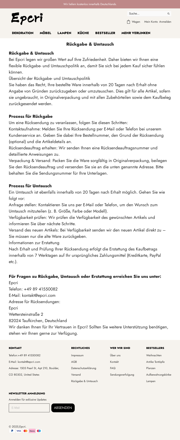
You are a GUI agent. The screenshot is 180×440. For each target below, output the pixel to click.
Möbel (45, 33)
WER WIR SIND (120, 348)
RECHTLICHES (80, 348)
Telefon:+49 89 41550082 (24, 355)
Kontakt (114, 362)
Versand (76, 375)
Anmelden (165, 22)
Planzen (150, 368)
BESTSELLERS (155, 348)
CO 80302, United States (24, 375)
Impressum (77, 355)
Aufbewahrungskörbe (158, 375)
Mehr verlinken (135, 33)
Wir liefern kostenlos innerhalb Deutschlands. (90, 4)
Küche (83, 33)
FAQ (112, 368)
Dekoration (22, 33)
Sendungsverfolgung (122, 375)
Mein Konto (151, 22)
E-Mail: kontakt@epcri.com (24, 362)
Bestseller (105, 33)
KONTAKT (15, 348)
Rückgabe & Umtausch (84, 381)
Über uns (115, 355)
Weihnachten (154, 355)
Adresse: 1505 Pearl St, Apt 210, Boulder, (34, 368)
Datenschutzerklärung (83, 368)
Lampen (64, 33)
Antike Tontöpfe (155, 362)
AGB (74, 362)
